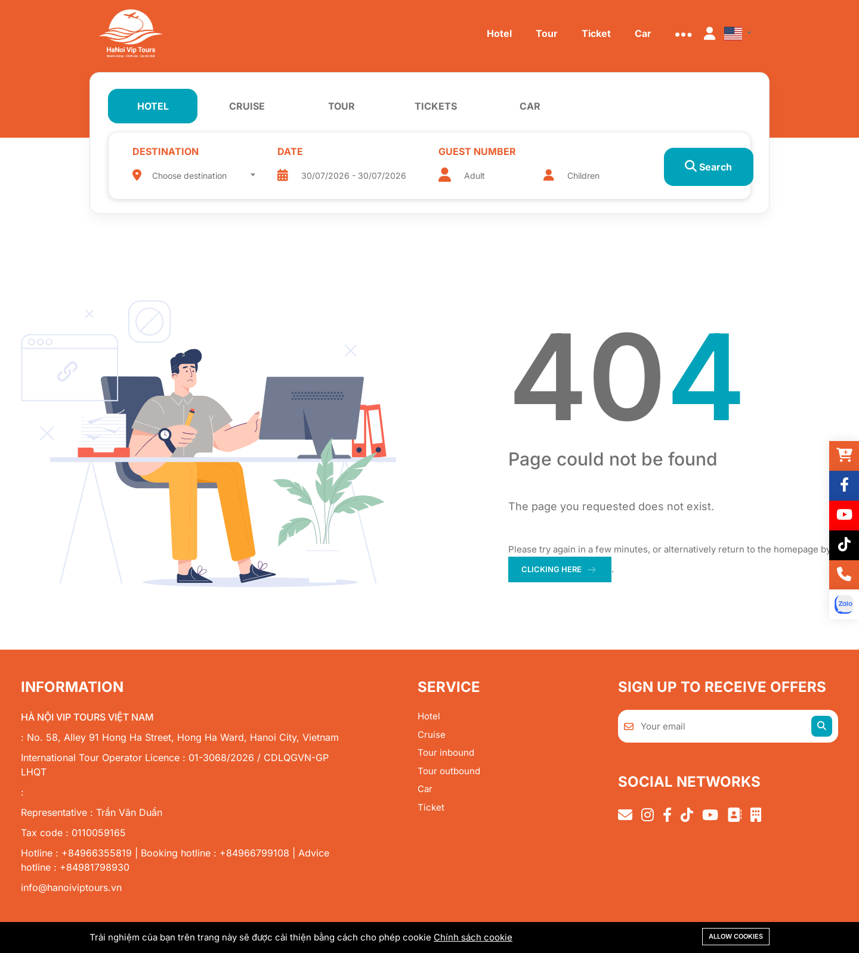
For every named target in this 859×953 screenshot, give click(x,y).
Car (425, 788)
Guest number (461, 151)
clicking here (551, 569)
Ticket (431, 807)
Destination (165, 151)
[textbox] (201, 175)
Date (283, 151)
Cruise (432, 734)
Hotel (429, 716)
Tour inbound (446, 752)
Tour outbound (449, 771)
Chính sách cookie (473, 937)
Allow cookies (736, 936)
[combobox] (201, 171)
